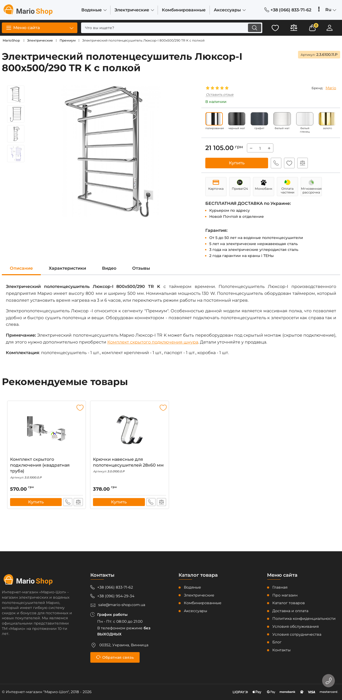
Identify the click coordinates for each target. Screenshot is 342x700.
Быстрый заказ (276, 163)
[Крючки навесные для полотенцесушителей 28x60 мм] (129, 430)
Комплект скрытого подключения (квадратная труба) (46, 468)
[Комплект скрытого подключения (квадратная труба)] (46, 430)
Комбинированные (202, 602)
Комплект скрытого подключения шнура (152, 342)
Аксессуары (195, 610)
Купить (237, 162)
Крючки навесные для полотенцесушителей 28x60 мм (129, 465)
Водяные (192, 587)
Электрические (199, 595)
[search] (171, 27)
